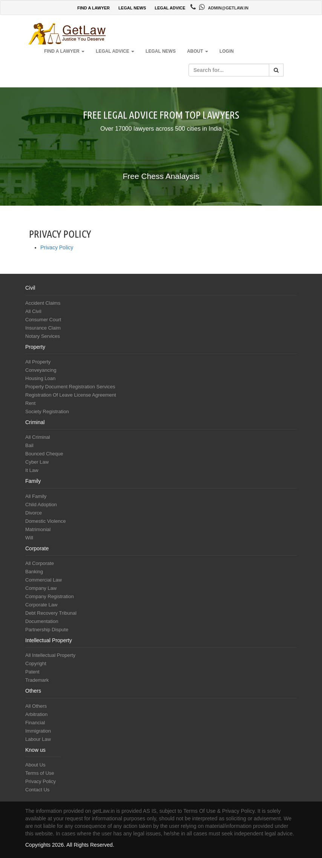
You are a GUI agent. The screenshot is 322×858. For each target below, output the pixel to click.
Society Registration (47, 411)
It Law (31, 470)
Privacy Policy (56, 247)
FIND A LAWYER (93, 8)
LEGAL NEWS (132, 8)
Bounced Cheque (44, 453)
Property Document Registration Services (70, 386)
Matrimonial (38, 529)
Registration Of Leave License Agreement (70, 395)
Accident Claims (42, 303)
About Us (35, 765)
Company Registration (49, 596)
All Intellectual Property (50, 655)
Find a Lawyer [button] (64, 51)
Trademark (37, 680)
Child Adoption (41, 504)
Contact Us (37, 789)
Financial (35, 722)
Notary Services (42, 336)
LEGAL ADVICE (170, 8)
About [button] (197, 51)
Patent (32, 672)
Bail (29, 445)
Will (29, 537)
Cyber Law (37, 462)
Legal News (161, 51)
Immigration (38, 731)
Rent (30, 403)
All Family (35, 496)
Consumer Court (43, 319)
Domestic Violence (45, 521)
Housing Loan (40, 378)
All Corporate (39, 563)
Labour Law (38, 739)
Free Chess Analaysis (161, 176)
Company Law (41, 588)
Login (226, 51)
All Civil (33, 311)
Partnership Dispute (46, 629)
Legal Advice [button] (115, 51)
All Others (36, 706)
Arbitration (36, 714)
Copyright (35, 663)
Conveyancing (40, 370)
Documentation (41, 621)
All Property (38, 362)
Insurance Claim (43, 328)
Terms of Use (39, 773)
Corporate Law (41, 605)
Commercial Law (43, 580)
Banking (34, 571)
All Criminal (37, 437)
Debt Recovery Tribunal (51, 613)
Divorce (33, 513)
